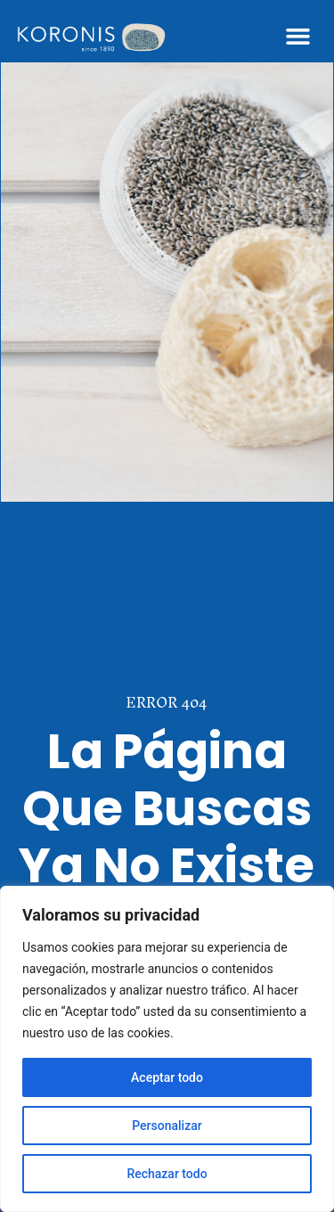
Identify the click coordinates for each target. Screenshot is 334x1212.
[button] (298, 35)
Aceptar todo (167, 1077)
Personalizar (166, 1125)
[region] (167, 1049)
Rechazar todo (166, 1174)
